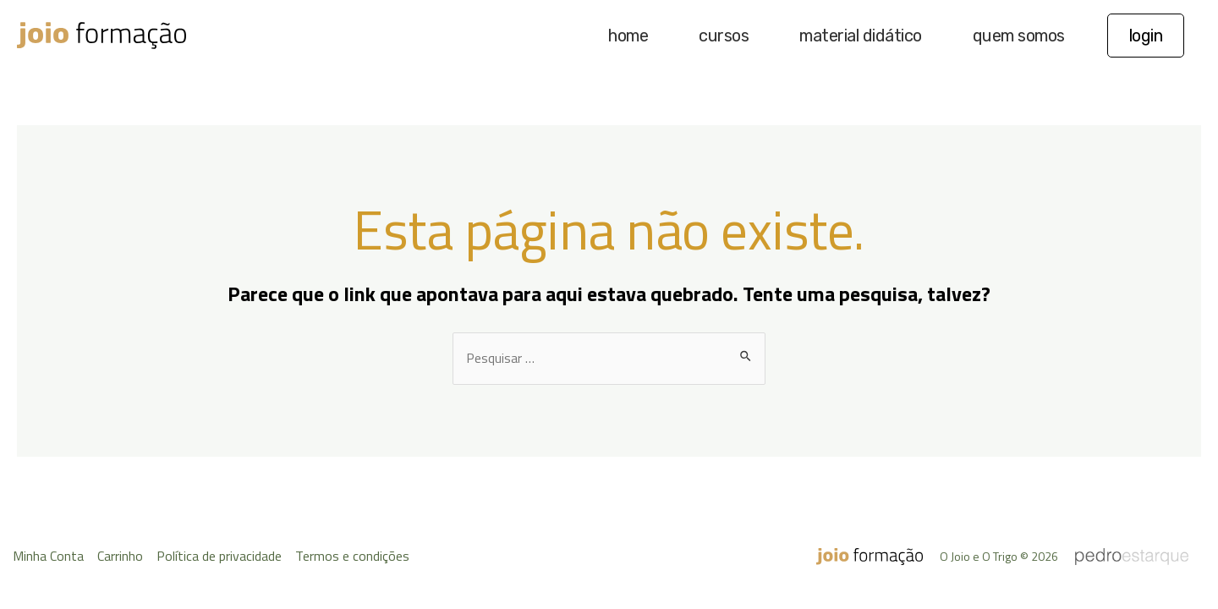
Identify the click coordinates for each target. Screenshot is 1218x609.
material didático (860, 35)
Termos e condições (352, 556)
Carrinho (120, 556)
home (628, 35)
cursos (724, 35)
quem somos (1019, 35)
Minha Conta (48, 556)
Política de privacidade (219, 556)
